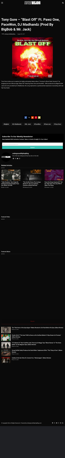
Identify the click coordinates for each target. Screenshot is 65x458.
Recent (32, 321)
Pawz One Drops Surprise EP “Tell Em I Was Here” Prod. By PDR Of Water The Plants (53, 183)
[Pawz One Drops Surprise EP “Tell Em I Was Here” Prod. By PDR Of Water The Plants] (54, 175)
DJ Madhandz (17, 124)
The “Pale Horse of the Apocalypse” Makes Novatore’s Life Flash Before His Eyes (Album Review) (37, 327)
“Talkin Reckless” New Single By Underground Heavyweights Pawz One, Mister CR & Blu (10, 183)
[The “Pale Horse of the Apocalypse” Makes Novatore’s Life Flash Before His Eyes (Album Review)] (6, 330)
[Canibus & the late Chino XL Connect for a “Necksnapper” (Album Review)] (10, 376)
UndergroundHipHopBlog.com (34, 442)
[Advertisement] (32, 11)
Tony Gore (58, 124)
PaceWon (38, 124)
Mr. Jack (28, 124)
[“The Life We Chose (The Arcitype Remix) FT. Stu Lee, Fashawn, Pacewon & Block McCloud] (32, 175)
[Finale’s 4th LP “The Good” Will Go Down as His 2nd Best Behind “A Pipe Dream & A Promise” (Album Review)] (6, 337)
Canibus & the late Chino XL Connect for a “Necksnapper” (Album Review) (40, 370)
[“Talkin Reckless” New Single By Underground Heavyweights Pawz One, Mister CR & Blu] (10, 175)
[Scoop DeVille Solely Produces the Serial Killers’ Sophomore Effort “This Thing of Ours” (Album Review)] (10, 362)
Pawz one (48, 124)
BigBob (6, 124)
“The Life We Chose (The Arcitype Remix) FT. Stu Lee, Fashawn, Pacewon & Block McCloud (32, 183)
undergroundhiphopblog (9, 34)
